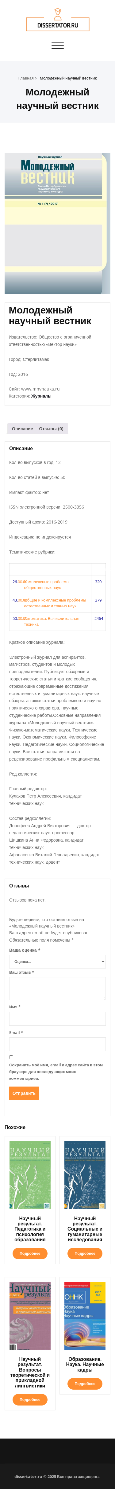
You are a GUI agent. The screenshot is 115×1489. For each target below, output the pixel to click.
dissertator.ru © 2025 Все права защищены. (57, 1476)
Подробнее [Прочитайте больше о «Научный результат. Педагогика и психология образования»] (30, 1253)
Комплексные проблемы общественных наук (46, 585)
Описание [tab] (22, 429)
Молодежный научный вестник (68, 78)
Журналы (41, 396)
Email (16, 1032)
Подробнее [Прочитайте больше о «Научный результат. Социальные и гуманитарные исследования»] (85, 1253)
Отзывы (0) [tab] (51, 429)
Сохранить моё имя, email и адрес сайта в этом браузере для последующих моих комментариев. (56, 1071)
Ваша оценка (24, 950)
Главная (26, 78)
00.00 (22, 581)
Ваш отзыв (21, 972)
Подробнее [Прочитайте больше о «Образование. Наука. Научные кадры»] (85, 1383)
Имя (15, 1006)
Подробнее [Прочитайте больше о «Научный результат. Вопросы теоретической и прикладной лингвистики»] (30, 1399)
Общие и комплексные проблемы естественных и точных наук (55, 603)
